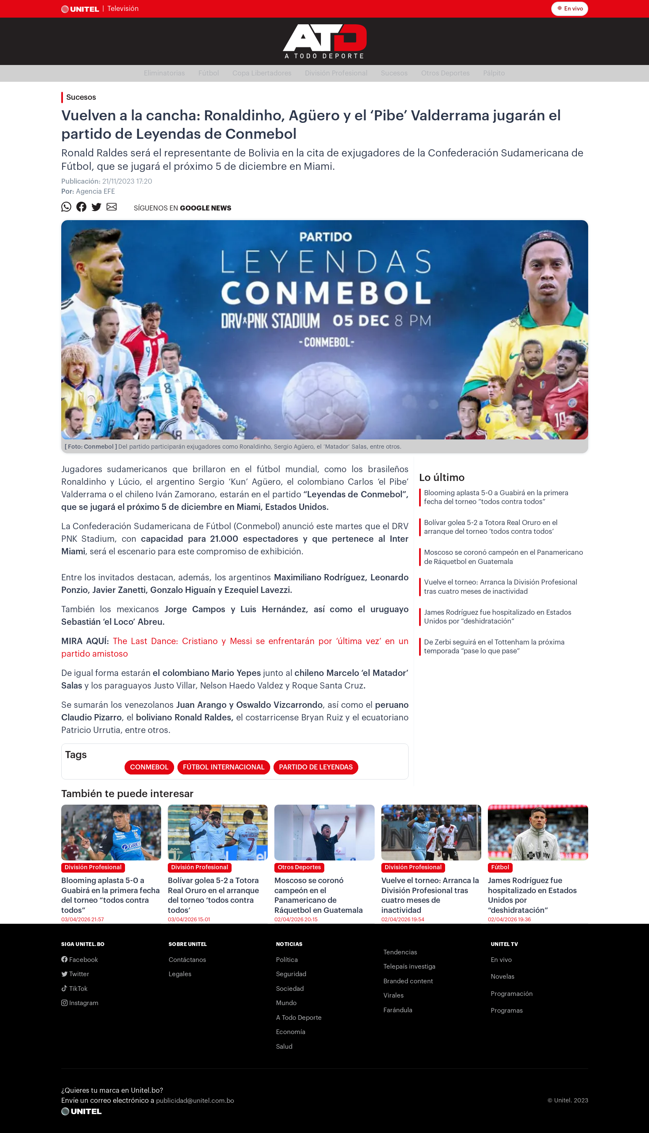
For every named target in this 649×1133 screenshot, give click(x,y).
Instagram (80, 1003)
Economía (290, 1032)
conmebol (149, 767)
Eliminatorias (164, 73)
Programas (507, 1011)
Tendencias (400, 952)
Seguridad (291, 974)
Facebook (79, 959)
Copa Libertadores (262, 73)
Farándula (397, 1010)
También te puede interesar (127, 794)
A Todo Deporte (299, 1018)
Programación (512, 994)
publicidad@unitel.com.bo (195, 1101)
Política (287, 960)
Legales (180, 974)
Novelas (502, 977)
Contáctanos (187, 960)
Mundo (286, 1003)
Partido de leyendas (316, 767)
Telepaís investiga (409, 967)
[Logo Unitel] (325, 40)
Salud (284, 1047)
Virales (393, 996)
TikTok (74, 988)
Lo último (442, 478)
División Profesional (336, 73)
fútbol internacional (224, 767)
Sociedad (290, 989)
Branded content (408, 981)
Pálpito (494, 73)
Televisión (123, 8)
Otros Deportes (445, 73)
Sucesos (394, 73)
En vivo (570, 8)
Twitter (75, 974)
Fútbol (208, 73)
